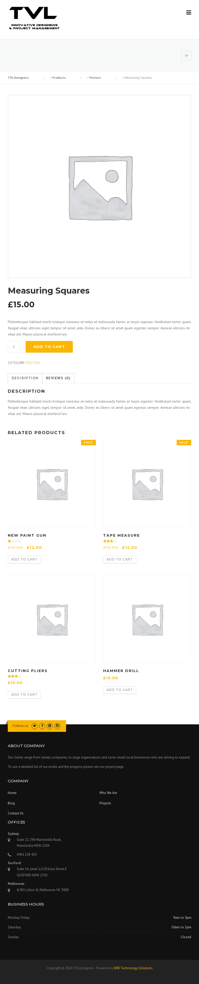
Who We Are (108, 793)
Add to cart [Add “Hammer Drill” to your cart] (119, 690)
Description (25, 378)
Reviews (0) (58, 378)
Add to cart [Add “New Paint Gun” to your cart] (24, 559)
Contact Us (16, 813)
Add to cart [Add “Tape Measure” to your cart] (119, 559)
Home (12, 793)
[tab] (25, 378)
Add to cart (49, 346)
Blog (11, 803)
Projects (105, 803)
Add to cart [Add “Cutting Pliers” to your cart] (24, 694)
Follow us (20, 726)
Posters (33, 363)
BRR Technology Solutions (133, 968)
